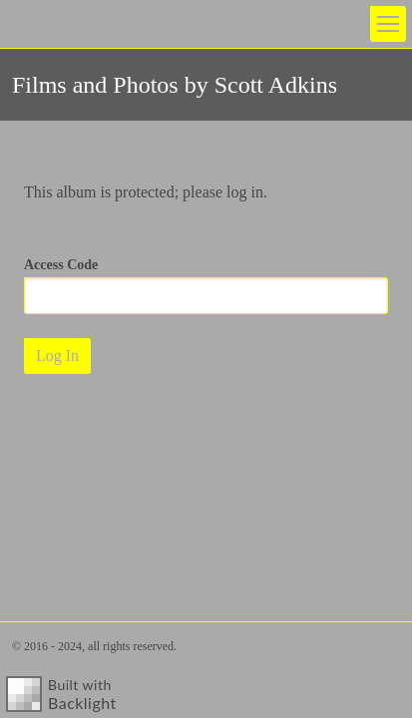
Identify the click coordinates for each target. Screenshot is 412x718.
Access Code (61, 264)
